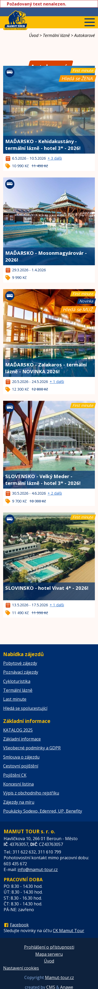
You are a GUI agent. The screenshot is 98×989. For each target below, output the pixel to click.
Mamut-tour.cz (59, 977)
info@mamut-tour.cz (38, 869)
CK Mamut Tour (68, 930)
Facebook (19, 925)
